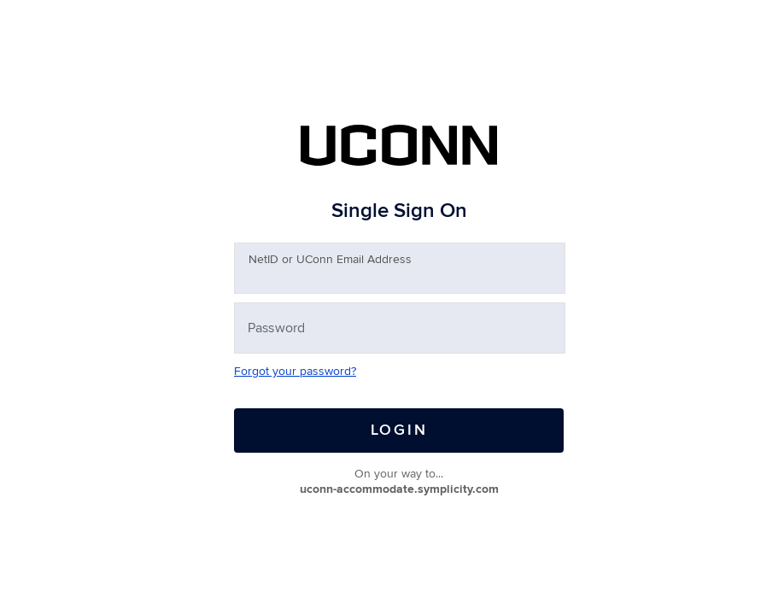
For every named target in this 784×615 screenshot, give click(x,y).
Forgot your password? (295, 371)
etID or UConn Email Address (330, 259)
